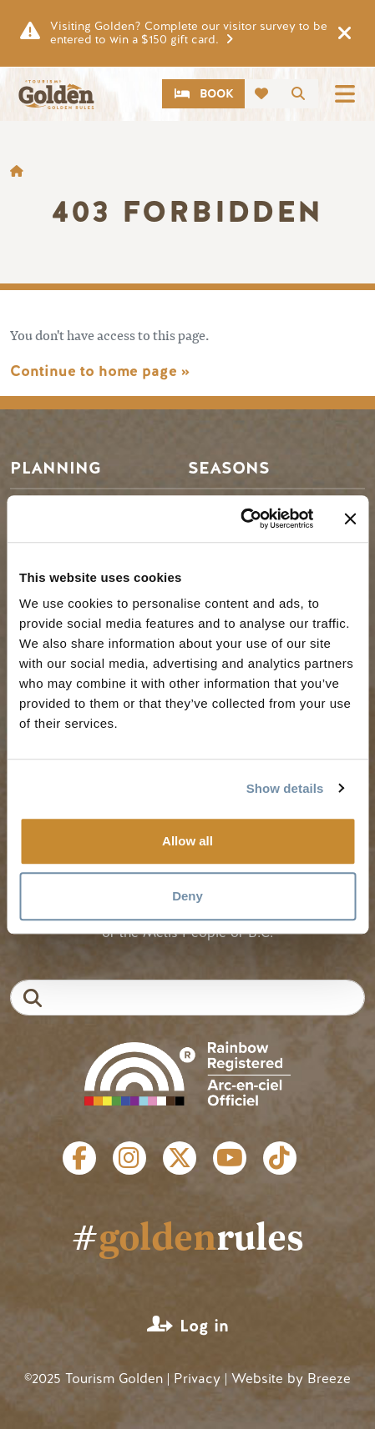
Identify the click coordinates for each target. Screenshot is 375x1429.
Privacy (197, 1378)
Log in (204, 1326)
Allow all (187, 841)
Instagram (129, 1158)
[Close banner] (350, 518)
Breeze (329, 1378)
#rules (187, 1236)
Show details (285, 788)
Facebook (79, 1158)
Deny (187, 896)
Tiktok (279, 1158)
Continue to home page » (100, 371)
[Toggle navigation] (345, 93)
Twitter (179, 1158)
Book (217, 94)
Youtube (229, 1158)
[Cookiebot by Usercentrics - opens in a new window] (240, 518)
